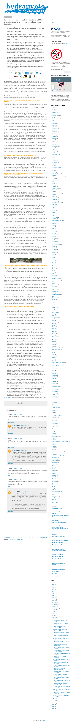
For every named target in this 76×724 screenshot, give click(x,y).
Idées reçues (54, 297)
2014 (53, 704)
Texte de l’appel (8, 397)
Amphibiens (54, 123)
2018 (53, 597)
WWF (53, 499)
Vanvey (53, 483)
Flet (52, 265)
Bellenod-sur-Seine (56, 154)
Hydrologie (54, 293)
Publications (54, 393)
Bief (53, 159)
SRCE (53, 452)
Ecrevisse (54, 233)
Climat (53, 194)
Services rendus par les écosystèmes (60, 441)
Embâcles (54, 236)
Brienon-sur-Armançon (56, 167)
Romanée (54, 410)
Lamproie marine (55, 312)
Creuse (53, 212)
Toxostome (54, 475)
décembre (55, 602)
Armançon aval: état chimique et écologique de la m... (60, 630)
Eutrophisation (55, 259)
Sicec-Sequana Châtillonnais (58, 569)
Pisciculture (54, 375)
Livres (53, 315)
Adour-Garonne (55, 112)
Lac (52, 310)
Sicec (53, 443)
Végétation (54, 484)
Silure (53, 444)
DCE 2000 (54, 218)
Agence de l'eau (55, 115)
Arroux (53, 139)
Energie (53, 238)
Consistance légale (56, 201)
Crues (53, 214)
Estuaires (54, 247)
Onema (53, 359)
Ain (52, 117)
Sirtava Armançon (56, 571)
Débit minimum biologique (57, 220)
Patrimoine (54, 367)
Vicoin (53, 489)
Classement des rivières (57, 193)
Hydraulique (54, 289)
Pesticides (54, 372)
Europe (53, 257)
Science (53, 420)
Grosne (53, 283)
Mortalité (53, 333)
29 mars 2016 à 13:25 (17, 414)
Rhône (53, 401)
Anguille (53, 125)
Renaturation (54, 394)
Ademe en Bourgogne (57, 511)
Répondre (10, 419)
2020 (53, 593)
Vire (53, 494)
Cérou (53, 181)
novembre (55, 604)
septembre (55, 608)
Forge (53, 273)
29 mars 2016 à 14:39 (17, 468)
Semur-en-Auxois (55, 436)
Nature (53, 344)
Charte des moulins (56, 188)
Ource (53, 360)
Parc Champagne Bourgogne (58, 362)
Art (52, 141)
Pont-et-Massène (55, 386)
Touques (53, 472)
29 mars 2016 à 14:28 (23, 425)
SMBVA (53, 447)
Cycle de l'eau (55, 217)
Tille (53, 468)
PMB (53, 380)
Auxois (53, 147)
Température (54, 462)
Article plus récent (8, 537)
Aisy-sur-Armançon (56, 118)
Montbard (54, 331)
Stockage (54, 454)
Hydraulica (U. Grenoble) (57, 556)
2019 (53, 595)
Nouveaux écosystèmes (57, 347)
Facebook (54, 20)
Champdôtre (54, 186)
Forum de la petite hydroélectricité (60, 540)
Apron (53, 130)
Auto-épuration (55, 146)
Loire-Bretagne (55, 317)
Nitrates (53, 346)
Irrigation (54, 305)
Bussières (54, 172)
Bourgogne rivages (56, 525)
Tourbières (54, 473)
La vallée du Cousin (56, 558)
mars (54, 619)
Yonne (53, 501)
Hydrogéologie (55, 291)
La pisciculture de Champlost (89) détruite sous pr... (60, 621)
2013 (53, 706)
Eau (53, 230)
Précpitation (54, 388)
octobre (55, 606)
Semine (53, 434)
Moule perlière (55, 336)
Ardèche (53, 135)
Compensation (55, 197)
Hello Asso (65, 43)
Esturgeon (54, 249)
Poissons (54, 381)
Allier (53, 120)
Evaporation (54, 260)
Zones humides (55, 502)
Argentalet (54, 136)
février (54, 698)
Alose (53, 122)
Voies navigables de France (58, 576)
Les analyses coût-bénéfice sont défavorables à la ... (60, 645)
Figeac (53, 262)
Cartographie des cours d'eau (58, 176)
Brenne (53, 164)
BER (53, 155)
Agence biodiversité (56, 114)
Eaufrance (54, 532)
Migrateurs (54, 330)
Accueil (25, 537)
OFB (53, 352)
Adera (53, 110)
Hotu (53, 288)
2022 (53, 589)
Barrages (54, 151)
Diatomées (54, 223)
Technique (54, 459)
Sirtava (53, 446)
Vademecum (54, 481)
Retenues (54, 397)
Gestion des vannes (56, 280)
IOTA (53, 302)
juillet (54, 611)
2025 (53, 584)
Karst (53, 309)
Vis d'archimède (55, 496)
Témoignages (55, 460)
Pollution (53, 384)
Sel (52, 431)
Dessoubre (54, 222)
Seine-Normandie (55, 430)
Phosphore (54, 373)
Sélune (53, 433)
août (54, 609)
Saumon (53, 418)
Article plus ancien (43, 537)
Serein (53, 439)
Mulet (53, 341)
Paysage (54, 368)
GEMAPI (54, 275)
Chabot (53, 185)
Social (53, 449)
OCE (53, 351)
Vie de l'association (56, 491)
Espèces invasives (56, 244)
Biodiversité (54, 162)
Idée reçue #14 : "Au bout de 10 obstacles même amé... (59, 669)
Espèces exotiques (56, 243)
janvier (54, 700)
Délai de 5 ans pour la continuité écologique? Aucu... (60, 675)
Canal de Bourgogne (56, 173)
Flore (53, 267)
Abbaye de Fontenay (57, 508)
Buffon (53, 170)
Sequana (54, 438)
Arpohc (54, 513)
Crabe (53, 209)
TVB (53, 480)
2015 (53, 703)
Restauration (54, 396)
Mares (53, 323)
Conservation (54, 199)
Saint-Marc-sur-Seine (56, 415)
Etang (53, 251)
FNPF (53, 272)
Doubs (53, 226)
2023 (53, 587)
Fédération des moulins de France (60, 544)
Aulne (53, 144)
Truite (53, 476)
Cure (53, 215)
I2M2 (53, 296)
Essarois (53, 246)
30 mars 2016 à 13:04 (23, 491)
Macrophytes (54, 322)
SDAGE (53, 422)
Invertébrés (54, 301)
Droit (53, 228)
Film (53, 264)
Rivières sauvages (56, 407)
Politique (53, 383)
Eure (53, 255)
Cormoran (54, 204)
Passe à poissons (55, 365)
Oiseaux (53, 355)
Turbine (53, 478)
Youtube (53, 22)
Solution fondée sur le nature (58, 451)
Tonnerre (54, 470)
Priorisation (54, 389)
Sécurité (53, 425)
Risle (53, 404)
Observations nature (56, 349)
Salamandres (54, 417)
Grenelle (53, 281)
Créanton (54, 210)
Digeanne (54, 225)
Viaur (53, 488)
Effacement (54, 234)
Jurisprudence (55, 307)
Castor (53, 178)
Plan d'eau (54, 376)
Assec (53, 143)
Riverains (54, 405)
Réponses (11, 422)
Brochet (53, 168)
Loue (53, 318)
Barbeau (53, 149)
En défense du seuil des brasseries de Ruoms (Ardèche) (61, 651)
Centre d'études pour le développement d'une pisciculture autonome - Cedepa (60, 528)
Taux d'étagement (55, 457)
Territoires (54, 463)
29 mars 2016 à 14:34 (23, 450)
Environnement (55, 241)
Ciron (53, 191)
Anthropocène (55, 128)
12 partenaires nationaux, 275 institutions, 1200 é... (59, 627)
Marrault (53, 325)
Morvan (53, 335)
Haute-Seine (54, 284)
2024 (53, 586)
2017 (53, 599)
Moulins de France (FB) (57, 561)
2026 (53, 582)
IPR (52, 304)
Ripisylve (54, 402)
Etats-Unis (54, 252)
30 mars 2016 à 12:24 (17, 479)
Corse (53, 205)
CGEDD (53, 183)
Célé (53, 180)
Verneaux (54, 486)
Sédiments (54, 426)
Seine (53, 428)
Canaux (53, 175)
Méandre (54, 326)
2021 (53, 591)
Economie (54, 231)
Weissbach (54, 497)
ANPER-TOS (54, 126)
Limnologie (54, 314)
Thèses (53, 465)
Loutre (53, 320)
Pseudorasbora (55, 391)
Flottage (53, 268)
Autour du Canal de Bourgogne (59, 522)
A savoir (53, 107)
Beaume (53, 152)
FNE (53, 270)
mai (54, 615)
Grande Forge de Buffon (57, 554)
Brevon (53, 165)
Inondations (54, 299)
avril (54, 617)
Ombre (53, 357)
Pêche (53, 370)
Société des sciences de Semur (59, 573)
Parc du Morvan (55, 364)
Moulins (53, 339)
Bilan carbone (55, 160)
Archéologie (54, 131)
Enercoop (54, 534)
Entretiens (54, 239)
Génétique (54, 276)
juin (54, 613)
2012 (53, 708)
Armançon (54, 138)
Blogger (43, 720)
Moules (53, 338)
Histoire (53, 286)
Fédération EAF (55, 547)
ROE (53, 409)
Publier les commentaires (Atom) (17, 539)
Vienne (53, 492)
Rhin (53, 399)
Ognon (53, 354)
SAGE (53, 414)
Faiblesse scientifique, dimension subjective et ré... (60, 684)
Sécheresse (54, 423)
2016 (53, 600)
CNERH (53, 196)
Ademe (53, 109)
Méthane (54, 328)
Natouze (53, 343)
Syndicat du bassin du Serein (58, 455)
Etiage (53, 254)
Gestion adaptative (56, 278)
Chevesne (54, 189)
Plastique (54, 378)
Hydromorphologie (56, 294)
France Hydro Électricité (57, 542)
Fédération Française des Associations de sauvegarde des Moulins (59, 550)
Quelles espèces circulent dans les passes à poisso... (60, 636)
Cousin (53, 207)
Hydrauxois (14, 425)
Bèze (53, 157)
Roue (53, 412)
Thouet (53, 467)
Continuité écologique (12, 404)
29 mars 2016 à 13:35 (17, 438)
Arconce (53, 133)
